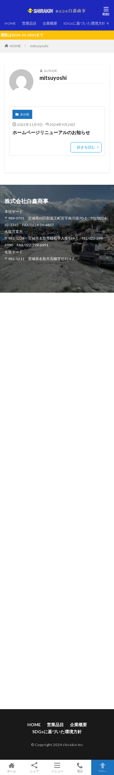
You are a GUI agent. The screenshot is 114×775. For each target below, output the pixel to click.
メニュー (57, 767)
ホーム (11, 767)
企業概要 (50, 23)
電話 (79, 767)
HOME (10, 23)
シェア (34, 767)
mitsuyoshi (39, 46)
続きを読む (86, 147)
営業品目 (29, 23)
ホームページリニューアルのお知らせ (51, 132)
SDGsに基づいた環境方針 (84, 23)
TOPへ (102, 767)
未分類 (24, 114)
